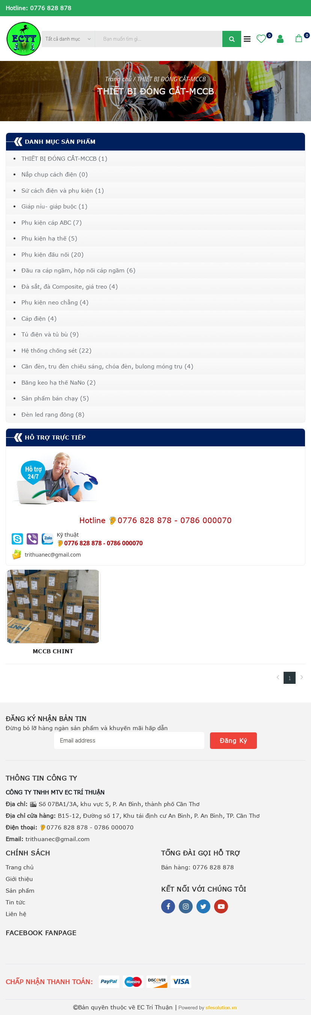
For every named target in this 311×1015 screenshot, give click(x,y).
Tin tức (15, 902)
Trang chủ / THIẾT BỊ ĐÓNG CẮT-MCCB (155, 79)
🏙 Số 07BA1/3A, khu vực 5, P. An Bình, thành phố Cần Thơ (102, 803)
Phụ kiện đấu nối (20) (52, 254)
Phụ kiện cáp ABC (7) (51, 222)
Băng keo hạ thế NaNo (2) (58, 382)
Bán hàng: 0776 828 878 (197, 867)
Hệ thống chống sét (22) (56, 350)
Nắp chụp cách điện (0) (54, 174)
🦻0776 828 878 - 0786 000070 (70, 827)
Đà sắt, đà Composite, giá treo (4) (69, 286)
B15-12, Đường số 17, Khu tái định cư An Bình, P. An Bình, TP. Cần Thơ (133, 815)
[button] (261, 38)
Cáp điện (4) (39, 318)
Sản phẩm (20, 890)
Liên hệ (16, 913)
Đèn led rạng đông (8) (53, 414)
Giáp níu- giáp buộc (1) (54, 206)
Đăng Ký (233, 740)
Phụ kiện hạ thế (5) (49, 238)
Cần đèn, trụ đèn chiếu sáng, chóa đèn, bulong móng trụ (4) (107, 366)
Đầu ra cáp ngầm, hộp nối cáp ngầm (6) (78, 270)
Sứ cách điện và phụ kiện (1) (62, 190)
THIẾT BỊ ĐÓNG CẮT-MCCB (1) (64, 158)
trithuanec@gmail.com (48, 838)
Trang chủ (20, 867)
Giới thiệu (19, 878)
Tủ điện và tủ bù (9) (50, 334)
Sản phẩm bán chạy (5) (55, 398)
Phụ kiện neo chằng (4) (55, 302)
